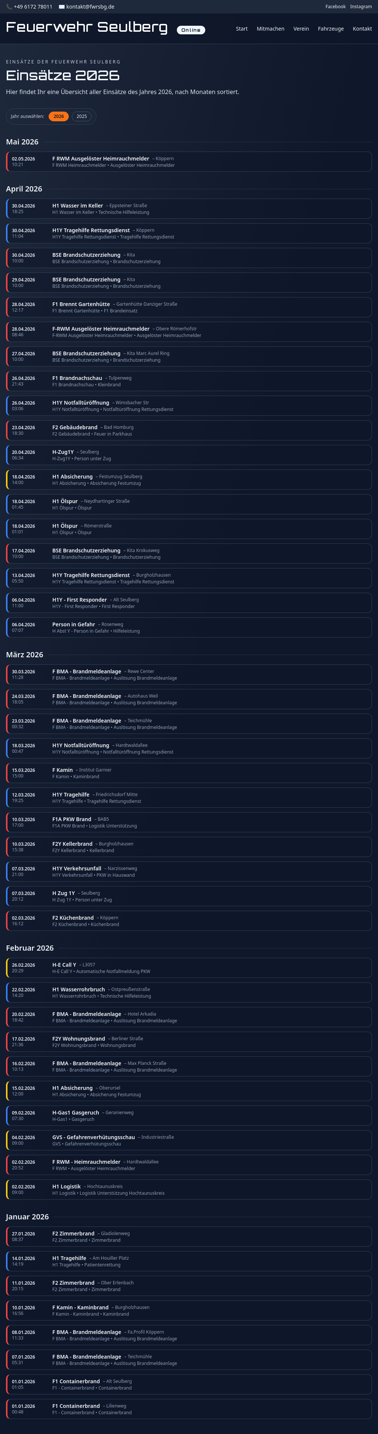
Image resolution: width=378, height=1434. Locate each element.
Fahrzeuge (331, 28)
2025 (82, 116)
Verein (301, 28)
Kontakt (362, 28)
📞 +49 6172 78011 (29, 6)
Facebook (336, 7)
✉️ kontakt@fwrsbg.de (86, 6)
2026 (58, 116)
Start (242, 28)
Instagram (361, 7)
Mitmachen (271, 28)
